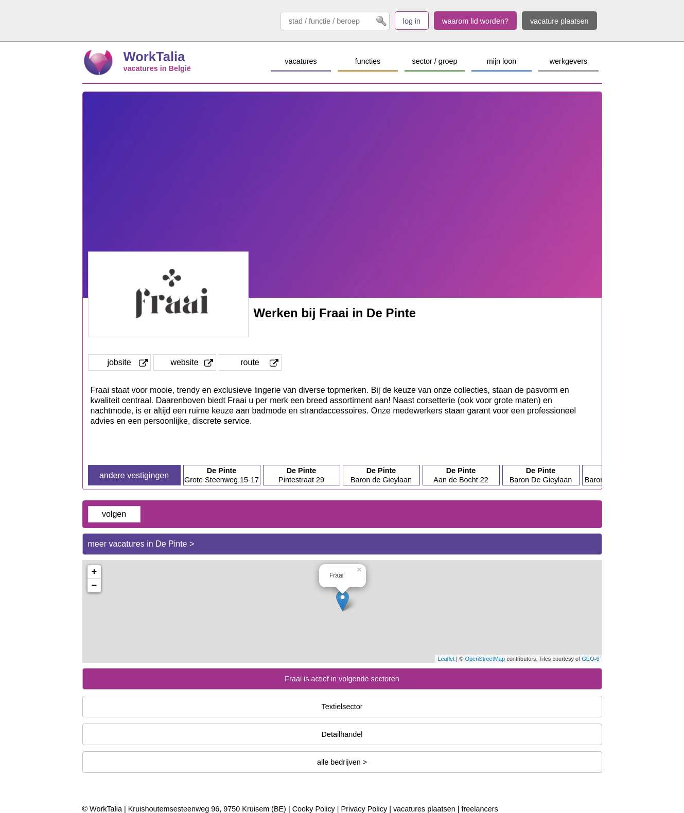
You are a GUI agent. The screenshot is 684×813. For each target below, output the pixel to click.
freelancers (479, 809)
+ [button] (94, 572)
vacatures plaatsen (424, 809)
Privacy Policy (364, 809)
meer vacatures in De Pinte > (141, 543)
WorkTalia (154, 56)
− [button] (94, 586)
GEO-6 (590, 659)
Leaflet (445, 659)
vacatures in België (157, 68)
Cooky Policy (313, 809)
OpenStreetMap (485, 659)
